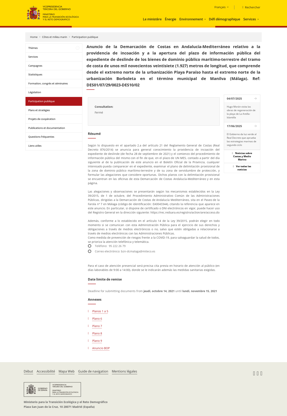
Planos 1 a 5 (100, 311)
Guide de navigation (93, 371)
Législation (34, 92)
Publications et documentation (46, 128)
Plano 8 (97, 333)
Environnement (191, 19)
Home (33, 37)
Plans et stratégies (39, 110)
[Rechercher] (249, 7)
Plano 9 (97, 341)
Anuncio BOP (101, 348)
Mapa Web (67, 371)
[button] (205, 19)
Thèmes (33, 48)
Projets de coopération (41, 119)
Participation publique (85, 37)
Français (220, 7)
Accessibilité (46, 371)
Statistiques (35, 74)
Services (249, 19)
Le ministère (152, 19)
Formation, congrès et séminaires (48, 83)
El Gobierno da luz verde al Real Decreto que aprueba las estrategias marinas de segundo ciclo (242, 139)
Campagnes (35, 65)
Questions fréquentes (41, 136)
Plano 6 (97, 318)
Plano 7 (97, 326)
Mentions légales (124, 371)
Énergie (170, 19)
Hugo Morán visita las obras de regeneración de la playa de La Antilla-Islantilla (241, 112)
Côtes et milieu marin (54, 37)
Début (28, 371)
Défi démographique (224, 19)
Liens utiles (34, 145)
